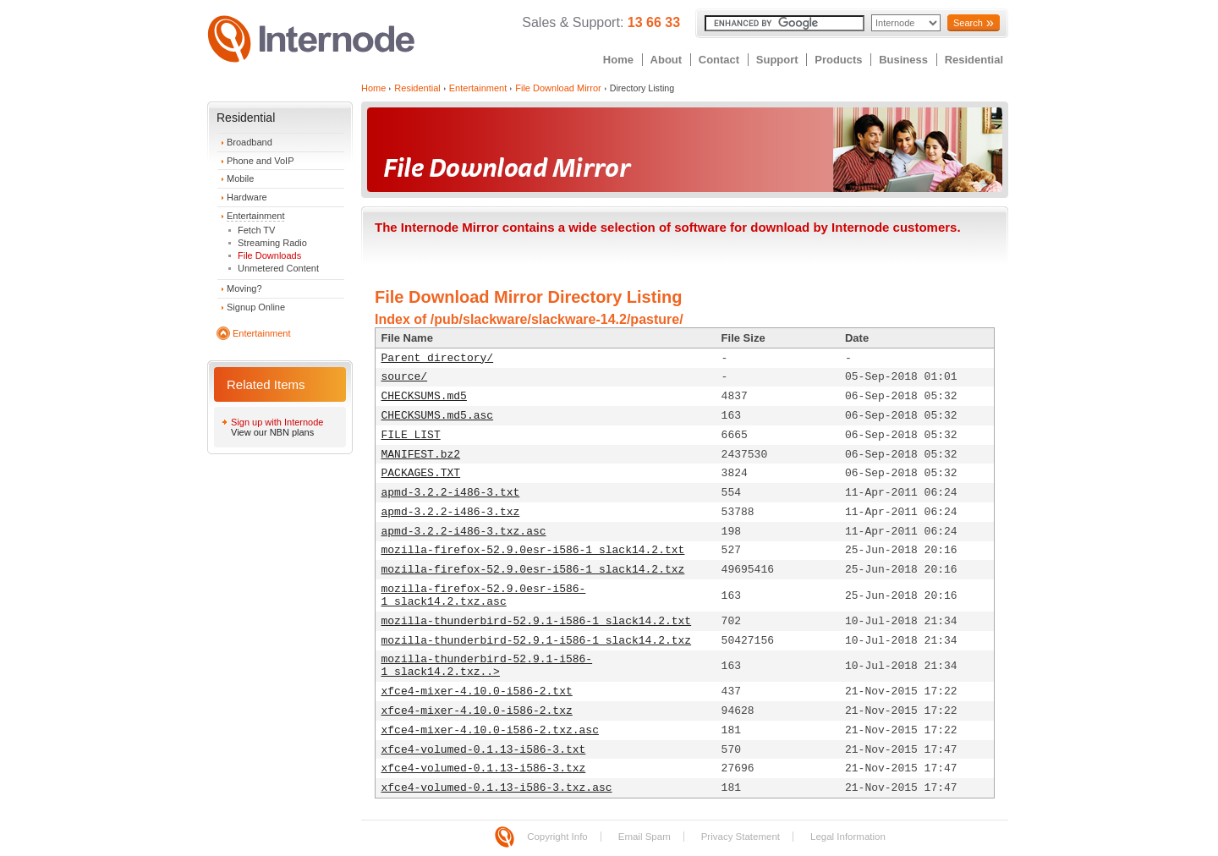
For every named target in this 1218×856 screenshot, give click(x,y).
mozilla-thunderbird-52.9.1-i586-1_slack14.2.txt (536, 621)
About (666, 59)
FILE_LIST (411, 435)
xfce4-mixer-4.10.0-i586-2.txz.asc (490, 730)
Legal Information (848, 836)
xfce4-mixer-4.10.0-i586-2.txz (477, 711)
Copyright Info (557, 836)
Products (838, 59)
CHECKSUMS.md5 (424, 396)
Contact (719, 59)
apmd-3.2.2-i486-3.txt (450, 492)
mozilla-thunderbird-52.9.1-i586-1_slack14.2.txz (536, 640)
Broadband (249, 142)
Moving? (244, 288)
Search (968, 23)
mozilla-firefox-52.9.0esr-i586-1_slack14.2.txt (533, 550)
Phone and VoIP (260, 161)
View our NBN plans (272, 432)
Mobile (240, 178)
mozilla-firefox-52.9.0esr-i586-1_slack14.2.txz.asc (483, 595)
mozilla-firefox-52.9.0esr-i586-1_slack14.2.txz (533, 569)
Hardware (247, 197)
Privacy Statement (740, 836)
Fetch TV (256, 230)
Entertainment (255, 216)
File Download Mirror (558, 88)
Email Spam (644, 836)
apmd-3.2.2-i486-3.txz (450, 512)
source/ (404, 376)
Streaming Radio (272, 243)
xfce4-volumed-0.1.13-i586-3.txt (483, 750)
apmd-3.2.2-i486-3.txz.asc (463, 531)
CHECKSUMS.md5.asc (437, 415)
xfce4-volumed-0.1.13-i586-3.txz (483, 768)
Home (618, 59)
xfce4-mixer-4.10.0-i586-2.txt (477, 691)
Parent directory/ (437, 358)
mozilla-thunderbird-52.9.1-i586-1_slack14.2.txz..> (487, 665)
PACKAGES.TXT (421, 473)
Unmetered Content (278, 268)
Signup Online (256, 307)
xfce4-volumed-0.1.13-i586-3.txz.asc (496, 788)
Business (903, 59)
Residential (974, 59)
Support (777, 59)
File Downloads (269, 255)
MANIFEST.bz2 (421, 454)
